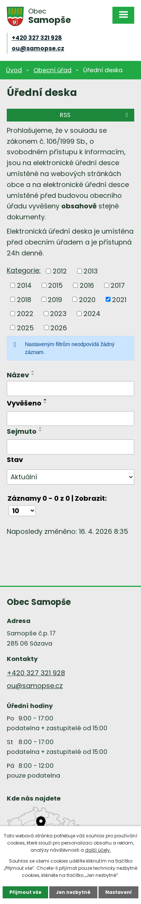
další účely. (98, 850)
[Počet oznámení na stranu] (22, 510)
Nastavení (118, 892)
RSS (95, 115)
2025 (25, 327)
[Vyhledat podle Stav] (70, 477)
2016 (87, 285)
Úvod (14, 70)
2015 (55, 285)
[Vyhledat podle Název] (70, 388)
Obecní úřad (52, 70)
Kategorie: (24, 270)
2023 (58, 313)
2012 (60, 271)
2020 (87, 299)
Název (18, 375)
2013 (90, 271)
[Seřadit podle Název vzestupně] (33, 371)
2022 (25, 313)
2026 (58, 327)
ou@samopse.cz (38, 48)
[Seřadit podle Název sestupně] (33, 374)
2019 (55, 299)
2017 (118, 285)
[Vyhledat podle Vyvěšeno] (70, 418)
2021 (119, 299)
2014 (24, 285)
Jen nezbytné (73, 892)
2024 (91, 313)
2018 (24, 299)
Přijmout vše (25, 892)
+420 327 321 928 (37, 37)
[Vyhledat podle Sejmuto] (70, 446)
